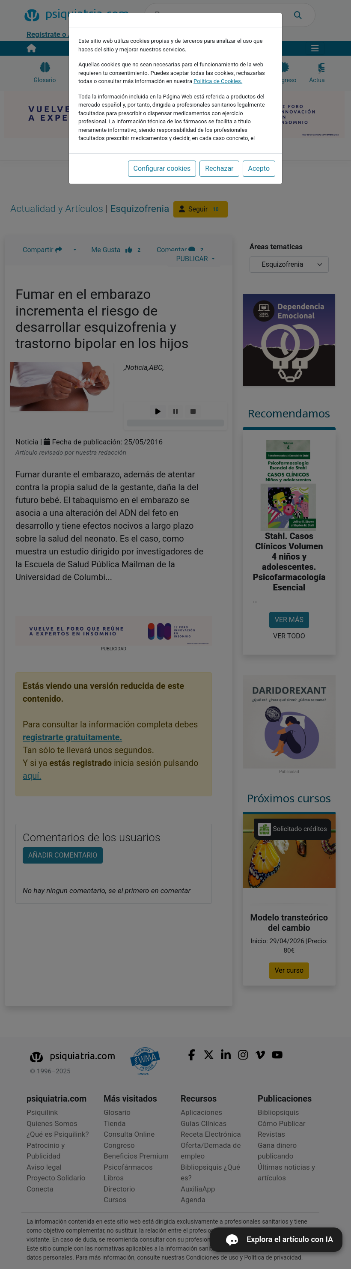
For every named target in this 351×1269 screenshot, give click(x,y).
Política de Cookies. (217, 81)
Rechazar (219, 168)
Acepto (259, 168)
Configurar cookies (162, 168)
